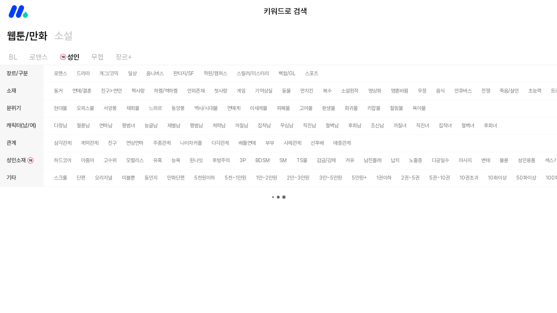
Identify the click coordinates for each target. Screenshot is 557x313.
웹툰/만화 (27, 36)
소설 (63, 36)
